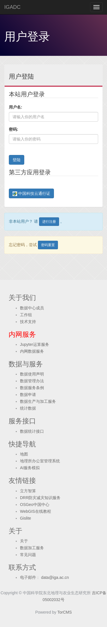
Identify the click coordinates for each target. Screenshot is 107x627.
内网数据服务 (32, 351)
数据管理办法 (32, 381)
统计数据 (28, 408)
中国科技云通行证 (31, 193)
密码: (13, 129)
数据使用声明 (32, 374)
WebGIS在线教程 (35, 511)
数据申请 (28, 394)
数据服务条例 (32, 387)
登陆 (17, 160)
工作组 (26, 315)
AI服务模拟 (30, 467)
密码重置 (48, 245)
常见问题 (28, 554)
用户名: (15, 107)
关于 (24, 541)
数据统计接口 (32, 431)
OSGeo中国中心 (34, 504)
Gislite (25, 518)
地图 (24, 454)
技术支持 (28, 321)
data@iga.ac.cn (54, 577)
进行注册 (49, 222)
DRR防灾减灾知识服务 (40, 497)
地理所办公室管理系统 (40, 461)
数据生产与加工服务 (38, 401)
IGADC (12, 7)
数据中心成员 (32, 308)
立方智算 (28, 491)
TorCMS (64, 612)
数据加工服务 (32, 548)
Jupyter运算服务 (34, 344)
